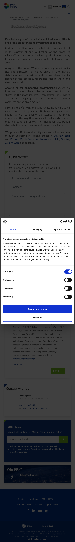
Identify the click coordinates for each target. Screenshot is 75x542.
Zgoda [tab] (13, 229)
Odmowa (37, 318)
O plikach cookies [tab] (61, 229)
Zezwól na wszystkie (37, 309)
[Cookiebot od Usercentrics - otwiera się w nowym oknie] (60, 222)
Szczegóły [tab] (37, 229)
